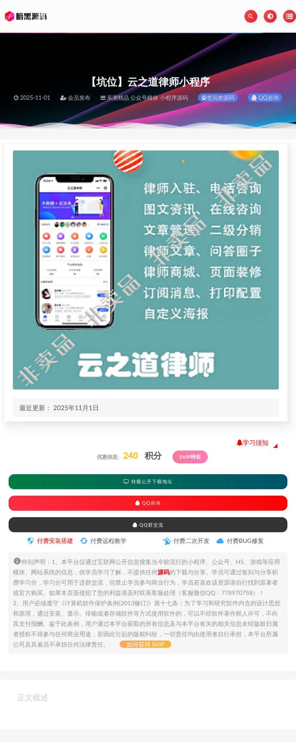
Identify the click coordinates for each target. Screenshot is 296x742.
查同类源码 (217, 97)
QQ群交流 (148, 524)
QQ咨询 (264, 97)
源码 (163, 572)
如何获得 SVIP (145, 644)
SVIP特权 (190, 457)
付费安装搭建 (55, 540)
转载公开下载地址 (148, 481)
